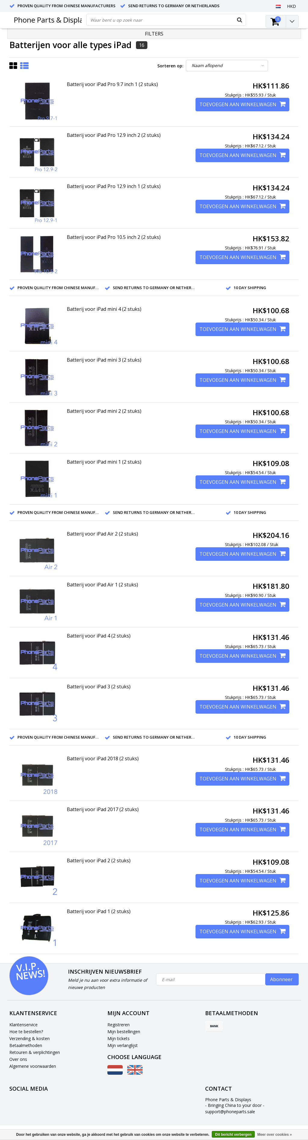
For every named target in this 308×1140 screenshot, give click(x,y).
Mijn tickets (118, 1038)
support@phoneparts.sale (230, 1111)
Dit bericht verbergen (233, 1134)
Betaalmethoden (25, 1045)
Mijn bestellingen (123, 1031)
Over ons (18, 1059)
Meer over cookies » (274, 1134)
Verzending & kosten (29, 1038)
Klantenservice (23, 1024)
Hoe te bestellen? (26, 1031)
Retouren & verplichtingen (34, 1052)
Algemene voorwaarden (32, 1066)
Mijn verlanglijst (122, 1045)
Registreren (118, 1024)
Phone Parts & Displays (52, 20)
